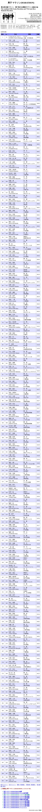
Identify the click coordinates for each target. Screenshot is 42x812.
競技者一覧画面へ (31, 785)
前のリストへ (4, 785)
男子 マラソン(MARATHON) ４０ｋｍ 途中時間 (16, 806)
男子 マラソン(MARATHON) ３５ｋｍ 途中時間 (16, 804)
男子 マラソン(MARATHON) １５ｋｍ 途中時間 (16, 796)
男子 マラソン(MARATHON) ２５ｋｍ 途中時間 (16, 801)
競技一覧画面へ (21, 785)
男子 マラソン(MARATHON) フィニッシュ (15, 807)
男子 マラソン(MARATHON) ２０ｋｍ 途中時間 (16, 798)
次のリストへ (12, 785)
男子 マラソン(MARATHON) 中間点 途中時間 (16, 799)
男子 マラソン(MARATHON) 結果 (13, 791)
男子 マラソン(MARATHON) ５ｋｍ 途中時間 (16, 793)
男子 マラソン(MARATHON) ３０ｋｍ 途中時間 (16, 803)
